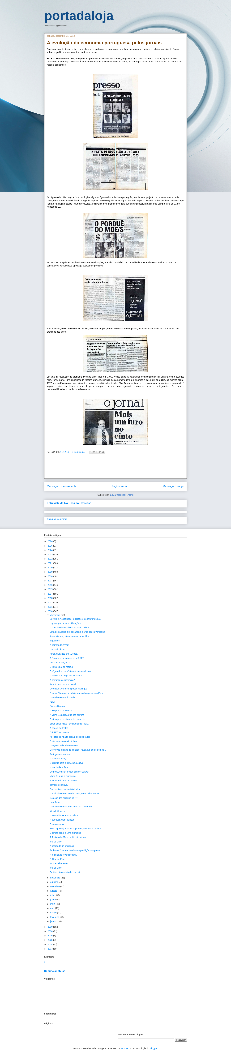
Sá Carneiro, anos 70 (60, 863)
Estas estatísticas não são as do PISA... (70, 723)
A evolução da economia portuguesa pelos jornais (74, 793)
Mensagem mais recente (61, 486)
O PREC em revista (59, 732)
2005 (50, 940)
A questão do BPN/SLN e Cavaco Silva (69, 627)
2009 (50, 927)
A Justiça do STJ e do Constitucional (68, 837)
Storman (125, 1048)
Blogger (153, 1048)
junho (53, 899)
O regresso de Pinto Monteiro (64, 745)
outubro (54, 882)
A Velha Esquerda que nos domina (67, 715)
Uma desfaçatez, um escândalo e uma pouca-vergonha (77, 632)
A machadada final (59, 767)
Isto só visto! (56, 841)
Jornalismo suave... (59, 785)
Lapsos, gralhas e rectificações (65, 623)
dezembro (55, 615)
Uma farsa (55, 802)
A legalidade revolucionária (63, 855)
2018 (50, 576)
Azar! (52, 702)
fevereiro (55, 917)
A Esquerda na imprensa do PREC (67, 658)
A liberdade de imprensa (62, 846)
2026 (50, 541)
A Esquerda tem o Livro (61, 710)
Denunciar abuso (54, 971)
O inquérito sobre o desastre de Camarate (71, 806)
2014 (50, 593)
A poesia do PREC (59, 728)
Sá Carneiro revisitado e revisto (65, 872)
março (53, 912)
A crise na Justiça (58, 758)
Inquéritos (55, 640)
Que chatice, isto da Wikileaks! (65, 789)
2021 (50, 563)
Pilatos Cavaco (57, 706)
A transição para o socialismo (64, 815)
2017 (50, 580)
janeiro (54, 921)
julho (53, 895)
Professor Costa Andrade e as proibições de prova (75, 850)
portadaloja (78, 15)
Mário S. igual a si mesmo (63, 776)
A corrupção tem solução (62, 819)
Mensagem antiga (173, 486)
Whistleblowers (57, 811)
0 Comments (78, 452)
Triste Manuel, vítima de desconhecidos (69, 636)
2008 (50, 931)
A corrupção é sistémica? (62, 680)
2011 (50, 607)
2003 (50, 948)
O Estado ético (57, 649)
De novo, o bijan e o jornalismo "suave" (69, 771)
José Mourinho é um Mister (63, 780)
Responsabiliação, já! (60, 662)
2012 (50, 602)
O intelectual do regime (61, 667)
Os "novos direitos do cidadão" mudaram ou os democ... (78, 750)
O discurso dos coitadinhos (63, 741)
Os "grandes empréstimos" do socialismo (70, 671)
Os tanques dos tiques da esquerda (67, 719)
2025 (50, 545)
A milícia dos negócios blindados (66, 675)
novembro (55, 877)
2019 (50, 572)
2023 (50, 554)
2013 (50, 598)
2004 (50, 944)
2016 (50, 585)
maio (53, 904)
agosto (54, 891)
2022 (50, 558)
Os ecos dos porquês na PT (64, 798)
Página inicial (120, 486)
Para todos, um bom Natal (63, 684)
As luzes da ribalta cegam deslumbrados (70, 737)
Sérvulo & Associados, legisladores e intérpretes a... (76, 619)
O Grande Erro (57, 859)
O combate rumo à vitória (62, 697)
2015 (50, 589)
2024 (50, 550)
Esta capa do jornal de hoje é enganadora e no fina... (76, 828)
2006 (50, 935)
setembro (55, 886)
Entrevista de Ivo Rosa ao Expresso (69, 503)
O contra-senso (57, 824)
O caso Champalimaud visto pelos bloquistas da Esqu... (77, 693)
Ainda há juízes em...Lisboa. (64, 653)
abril (52, 908)
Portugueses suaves (60, 754)
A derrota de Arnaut (59, 645)
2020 (50, 567)
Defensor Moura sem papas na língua (68, 688)
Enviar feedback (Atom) (121, 495)
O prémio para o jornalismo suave (66, 763)
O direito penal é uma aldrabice (65, 833)
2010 (50, 611)
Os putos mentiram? (57, 519)
